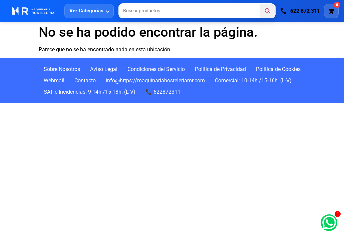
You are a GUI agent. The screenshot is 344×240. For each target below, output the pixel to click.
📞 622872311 (163, 92)
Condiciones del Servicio (156, 69)
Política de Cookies (278, 69)
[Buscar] (268, 11)
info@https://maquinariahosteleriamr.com (155, 80)
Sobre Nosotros (62, 69)
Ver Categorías (86, 11)
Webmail (54, 80)
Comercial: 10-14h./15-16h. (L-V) (253, 80)
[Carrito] (331, 11)
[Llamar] (300, 11)
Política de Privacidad (220, 69)
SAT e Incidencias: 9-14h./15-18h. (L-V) (89, 92)
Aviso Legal (103, 69)
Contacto (85, 80)
